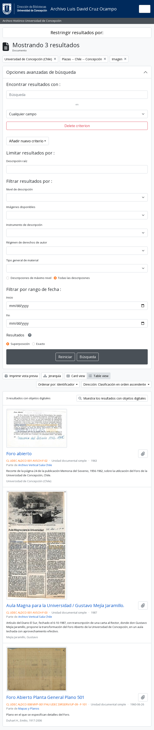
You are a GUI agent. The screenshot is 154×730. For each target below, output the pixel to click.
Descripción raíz (16, 161)
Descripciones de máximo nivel (31, 278)
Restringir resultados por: (77, 32)
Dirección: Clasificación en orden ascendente (115, 384)
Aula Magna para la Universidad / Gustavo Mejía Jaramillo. (65, 605)
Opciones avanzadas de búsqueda (41, 72)
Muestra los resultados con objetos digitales (112, 398)
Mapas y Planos (28, 708)
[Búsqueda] (77, 95)
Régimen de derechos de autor (26, 242)
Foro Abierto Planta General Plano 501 (45, 697)
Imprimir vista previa (21, 376)
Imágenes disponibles (20, 207)
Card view (76, 376)
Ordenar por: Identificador (56, 384)
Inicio (9, 297)
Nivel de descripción (19, 189)
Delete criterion (77, 125)
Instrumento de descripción (24, 225)
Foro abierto (19, 453)
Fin (8, 315)
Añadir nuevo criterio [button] (26, 141)
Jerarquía (52, 376)
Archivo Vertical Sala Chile (35, 465)
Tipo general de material (22, 260)
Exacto (40, 344)
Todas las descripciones (74, 278)
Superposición (20, 344)
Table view (98, 376)
